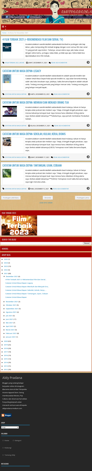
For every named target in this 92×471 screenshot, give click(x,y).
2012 (6, 369)
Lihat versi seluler (46, 202)
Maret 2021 (10, 330)
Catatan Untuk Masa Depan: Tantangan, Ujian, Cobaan (32, 165)
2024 (6, 263)
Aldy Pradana (12, 378)
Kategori (18, 440)
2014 (6, 362)
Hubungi (8, 448)
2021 (6, 273)
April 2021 (10, 326)
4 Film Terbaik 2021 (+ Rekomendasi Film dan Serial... (25, 279)
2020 (6, 341)
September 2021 (12, 309)
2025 (6, 259)
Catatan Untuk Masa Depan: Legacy (21, 71)
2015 (6, 359)
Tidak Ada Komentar (59, 63)
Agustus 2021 (11, 312)
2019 (6, 345)
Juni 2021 (9, 319)
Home (4, 33)
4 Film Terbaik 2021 (12, 63)
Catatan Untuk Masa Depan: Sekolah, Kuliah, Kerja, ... (25, 290)
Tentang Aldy (10, 455)
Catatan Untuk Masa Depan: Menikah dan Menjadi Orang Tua (35, 102)
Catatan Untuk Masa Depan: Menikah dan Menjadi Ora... (27, 286)
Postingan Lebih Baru (11, 198)
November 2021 (12, 302)
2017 (6, 352)
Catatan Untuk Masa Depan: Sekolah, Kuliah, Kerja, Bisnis (34, 134)
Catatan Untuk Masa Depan (15, 94)
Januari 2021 (11, 337)
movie (22, 63)
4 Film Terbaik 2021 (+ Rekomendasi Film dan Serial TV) (32, 39)
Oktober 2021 (11, 305)
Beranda (48, 198)
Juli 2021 (9, 316)
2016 (6, 355)
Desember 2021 (12, 276)
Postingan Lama (83, 198)
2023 (6, 266)
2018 (6, 348)
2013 (6, 366)
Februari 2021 (11, 333)
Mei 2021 (9, 323)
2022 (6, 270)
